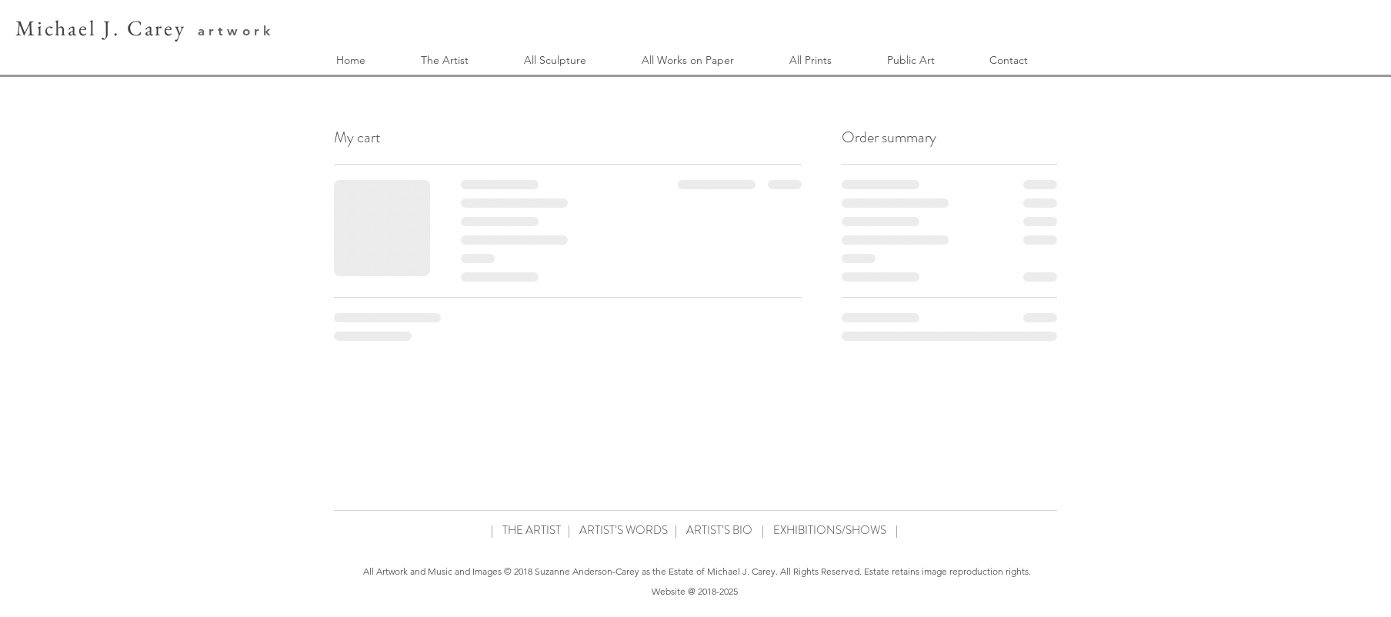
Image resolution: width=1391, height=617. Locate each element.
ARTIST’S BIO (719, 530)
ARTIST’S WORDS (623, 530)
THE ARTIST (531, 530)
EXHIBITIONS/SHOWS (829, 530)
